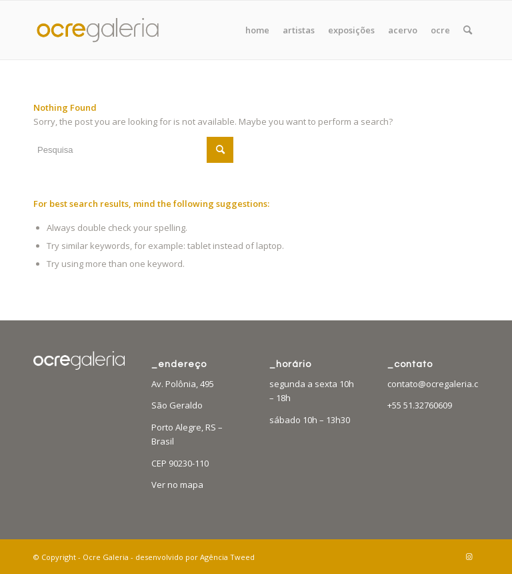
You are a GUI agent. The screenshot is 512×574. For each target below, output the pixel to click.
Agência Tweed (227, 557)
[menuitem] (257, 30)
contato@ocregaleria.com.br (444, 384)
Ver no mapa (177, 485)
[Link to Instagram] (469, 557)
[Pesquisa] (468, 30)
